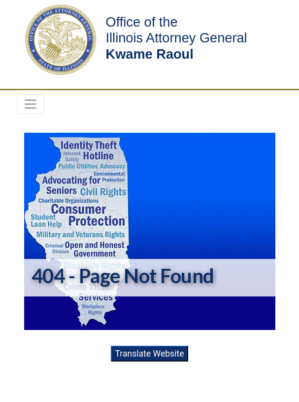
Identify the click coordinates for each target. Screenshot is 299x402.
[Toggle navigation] (30, 104)
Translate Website (149, 354)
